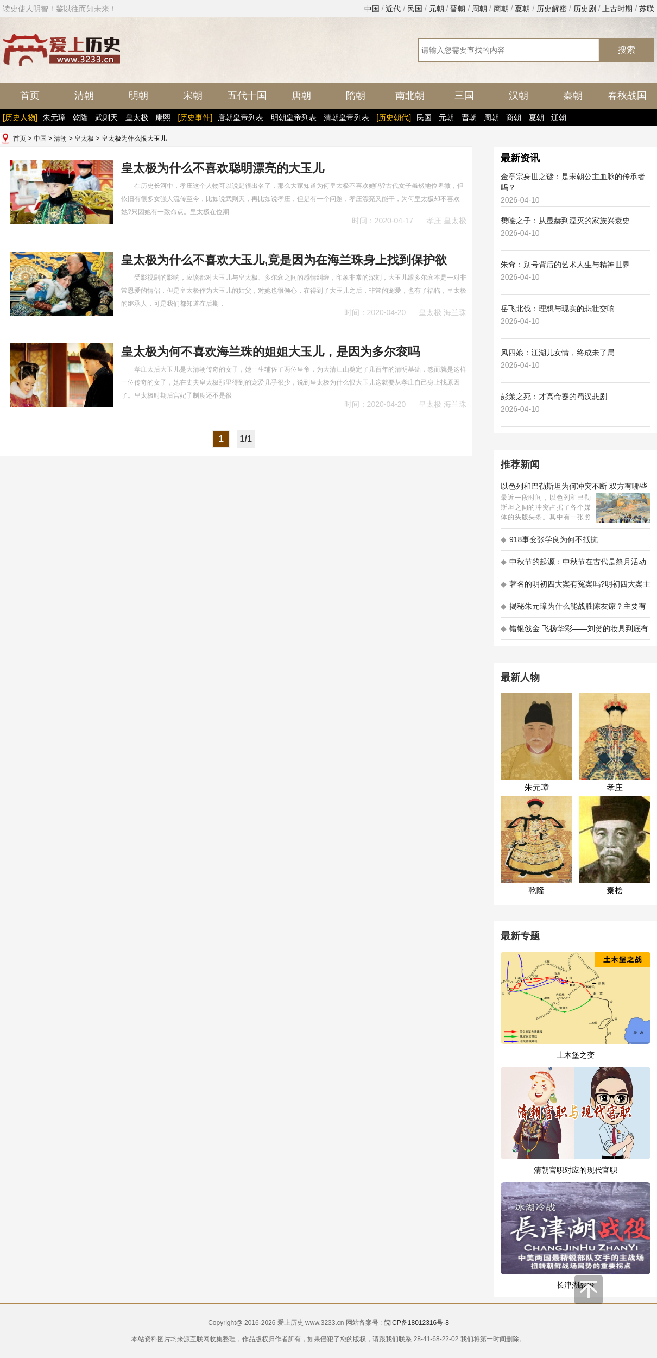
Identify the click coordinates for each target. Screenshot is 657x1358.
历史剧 (584, 8)
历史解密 (551, 8)
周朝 (479, 8)
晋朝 (457, 8)
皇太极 (136, 117)
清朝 (84, 95)
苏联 (646, 8)
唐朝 (301, 95)
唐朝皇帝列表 (240, 117)
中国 (372, 8)
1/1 (246, 438)
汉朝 (518, 95)
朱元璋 (54, 117)
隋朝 (355, 95)
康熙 (162, 117)
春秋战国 (627, 95)
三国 (464, 95)
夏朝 (522, 8)
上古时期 (617, 8)
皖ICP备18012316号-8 (416, 1322)
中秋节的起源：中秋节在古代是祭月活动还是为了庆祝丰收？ (573, 565)
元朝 (436, 8)
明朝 (138, 95)
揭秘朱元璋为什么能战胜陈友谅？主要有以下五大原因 (573, 610)
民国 (414, 8)
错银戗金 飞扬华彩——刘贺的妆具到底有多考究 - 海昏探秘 (574, 632)
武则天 (106, 117)
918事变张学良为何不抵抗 (549, 539)
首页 (30, 95)
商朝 (501, 8)
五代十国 (247, 95)
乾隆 (80, 117)
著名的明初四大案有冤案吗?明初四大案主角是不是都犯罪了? (575, 587)
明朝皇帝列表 (294, 117)
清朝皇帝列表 (346, 117)
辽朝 (558, 117)
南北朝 (410, 95)
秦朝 (573, 95)
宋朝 (193, 95)
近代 (393, 8)
